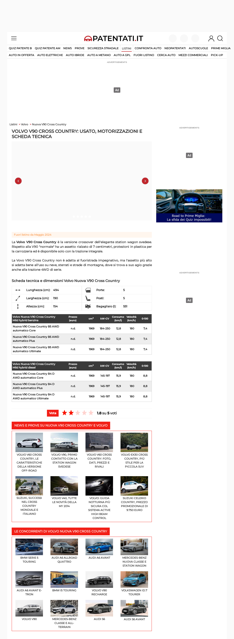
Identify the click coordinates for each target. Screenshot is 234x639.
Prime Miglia (220, 48)
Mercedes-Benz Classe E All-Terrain (64, 614)
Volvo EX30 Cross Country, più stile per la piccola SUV (134, 450)
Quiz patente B (20, 48)
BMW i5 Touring (64, 581)
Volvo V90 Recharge (99, 583)
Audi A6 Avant (99, 549)
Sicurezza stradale (103, 48)
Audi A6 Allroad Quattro (64, 551)
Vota (52, 413)
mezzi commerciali (193, 55)
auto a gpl (122, 55)
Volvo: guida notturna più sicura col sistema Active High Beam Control (99, 498)
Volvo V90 (29, 610)
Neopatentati (175, 48)
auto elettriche (50, 55)
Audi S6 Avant (134, 610)
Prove (79, 48)
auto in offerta (21, 55)
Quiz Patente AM (47, 48)
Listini (126, 48)
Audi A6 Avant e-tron (29, 583)
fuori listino (144, 55)
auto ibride (75, 55)
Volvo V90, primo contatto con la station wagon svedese (64, 450)
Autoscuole (198, 48)
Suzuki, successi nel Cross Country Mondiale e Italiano (29, 496)
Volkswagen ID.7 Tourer (134, 583)
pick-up (217, 55)
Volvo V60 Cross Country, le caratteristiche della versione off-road (29, 452)
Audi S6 (99, 610)
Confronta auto (148, 48)
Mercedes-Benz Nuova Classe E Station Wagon (134, 553)
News (67, 48)
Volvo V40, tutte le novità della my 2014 (64, 492)
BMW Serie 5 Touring (29, 551)
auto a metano (99, 55)
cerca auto (166, 55)
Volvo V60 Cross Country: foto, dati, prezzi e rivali (99, 450)
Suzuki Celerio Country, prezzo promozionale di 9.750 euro (134, 494)
